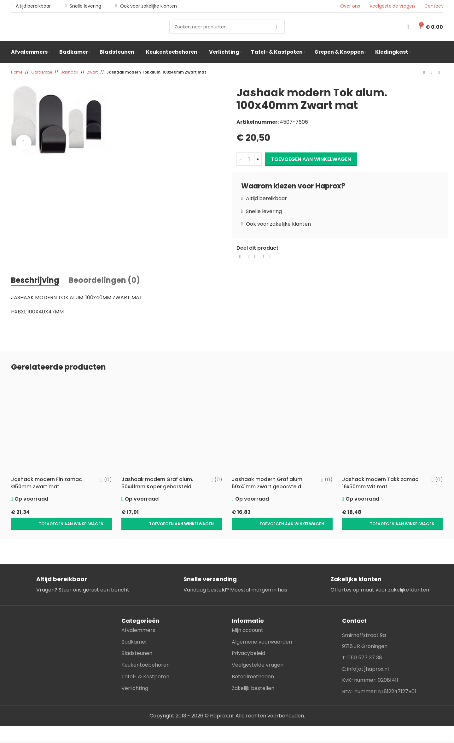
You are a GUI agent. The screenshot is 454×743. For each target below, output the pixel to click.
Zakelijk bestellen (253, 675)
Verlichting (134, 675)
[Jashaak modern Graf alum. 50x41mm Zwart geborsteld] (282, 426)
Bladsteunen (136, 640)
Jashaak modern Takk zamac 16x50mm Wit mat (380, 483)
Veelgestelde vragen (392, 6)
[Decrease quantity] (240, 159)
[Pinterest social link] (255, 256)
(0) (108, 479)
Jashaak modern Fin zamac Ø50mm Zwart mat (46, 483)
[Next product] (439, 72)
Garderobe (41, 72)
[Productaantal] (249, 159)
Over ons (350, 6)
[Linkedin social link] (263, 256)
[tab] (35, 280)
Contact (433, 6)
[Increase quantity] (258, 159)
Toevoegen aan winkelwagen (311, 159)
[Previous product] (424, 72)
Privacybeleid (248, 640)
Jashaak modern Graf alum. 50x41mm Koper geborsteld (157, 483)
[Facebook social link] (240, 256)
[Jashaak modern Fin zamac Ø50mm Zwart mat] (61, 426)
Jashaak (69, 72)
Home (16, 72)
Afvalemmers (138, 617)
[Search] (227, 27)
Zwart (92, 72)
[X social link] (248, 256)
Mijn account (247, 617)
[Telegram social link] (270, 256)
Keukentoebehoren (145, 651)
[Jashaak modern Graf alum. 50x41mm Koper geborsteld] (171, 426)
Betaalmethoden (253, 663)
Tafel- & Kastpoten (145, 663)
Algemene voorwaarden (262, 628)
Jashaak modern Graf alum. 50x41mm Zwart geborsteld (268, 483)
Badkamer (134, 628)
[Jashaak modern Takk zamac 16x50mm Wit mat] (392, 426)
